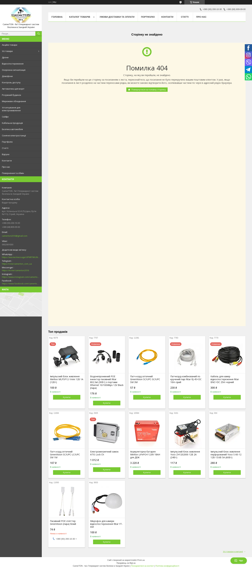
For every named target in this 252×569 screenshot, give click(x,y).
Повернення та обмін (13, 173)
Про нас (6, 166)
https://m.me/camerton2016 (15, 270)
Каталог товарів (79, 17)
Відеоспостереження (12, 63)
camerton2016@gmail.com (14, 235)
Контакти (7, 160)
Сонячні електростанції (14, 135)
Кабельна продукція (12, 123)
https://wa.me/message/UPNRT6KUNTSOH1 (21, 257)
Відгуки (5, 154)
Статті (5, 148)
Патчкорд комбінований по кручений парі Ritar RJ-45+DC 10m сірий (186, 379)
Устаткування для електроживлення (11, 109)
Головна (57, 17)
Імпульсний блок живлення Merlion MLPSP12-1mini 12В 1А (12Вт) (66, 379)
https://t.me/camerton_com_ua (17, 263)
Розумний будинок (11, 95)
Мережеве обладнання (14, 101)
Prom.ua (141, 560)
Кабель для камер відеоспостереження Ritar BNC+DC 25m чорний (225, 379)
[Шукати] (38, 33)
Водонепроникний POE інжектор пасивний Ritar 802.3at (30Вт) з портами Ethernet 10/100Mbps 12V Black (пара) (106, 382)
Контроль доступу (11, 82)
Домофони (7, 76)
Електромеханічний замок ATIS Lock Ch (104, 453)
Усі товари (7, 51)
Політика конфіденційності (167, 566)
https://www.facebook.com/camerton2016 (21, 283)
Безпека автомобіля (12, 129)
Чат (238, 560)
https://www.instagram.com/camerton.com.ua (21, 276)
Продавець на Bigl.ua (126, 563)
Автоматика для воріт (13, 88)
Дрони (5, 57)
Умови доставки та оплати (117, 17)
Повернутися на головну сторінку (148, 89)
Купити (66, 397)
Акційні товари (9, 44)
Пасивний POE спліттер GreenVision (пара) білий (63, 522)
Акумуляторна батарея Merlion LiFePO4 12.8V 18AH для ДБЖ (145, 454)
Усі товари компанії (233, 551)
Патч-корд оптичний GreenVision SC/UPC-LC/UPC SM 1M (65, 454)
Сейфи (5, 116)
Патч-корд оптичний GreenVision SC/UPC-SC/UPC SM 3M (145, 379)
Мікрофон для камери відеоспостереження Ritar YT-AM (106, 524)
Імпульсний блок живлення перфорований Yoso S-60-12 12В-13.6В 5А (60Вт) (226, 454)
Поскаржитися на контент (142, 566)
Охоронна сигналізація (13, 69)
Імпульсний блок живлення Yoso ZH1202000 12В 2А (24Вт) (185, 454)
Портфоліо (7, 141)
